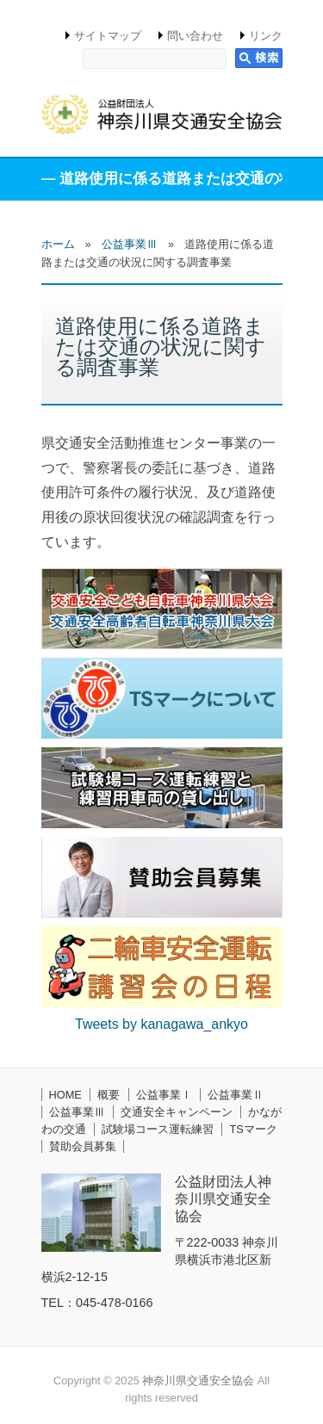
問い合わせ (195, 35)
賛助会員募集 (82, 1146)
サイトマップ (107, 35)
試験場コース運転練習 (158, 1129)
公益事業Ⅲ (77, 1111)
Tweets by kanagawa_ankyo (161, 1024)
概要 (108, 1094)
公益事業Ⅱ (236, 1094)
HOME (65, 1094)
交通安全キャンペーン (177, 1111)
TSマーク (252, 1129)
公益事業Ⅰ (164, 1094)
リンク (266, 35)
